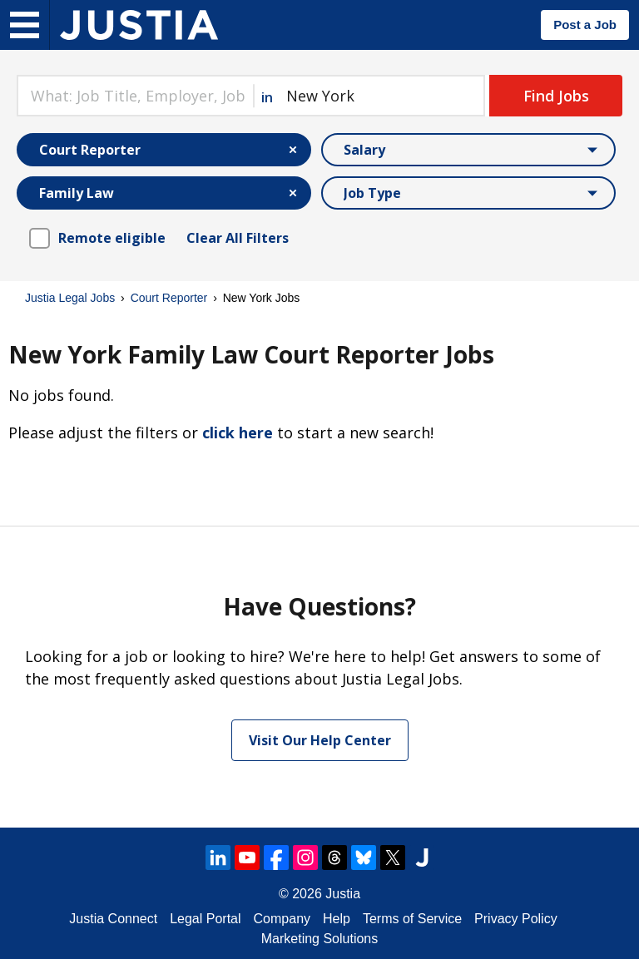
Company (282, 919)
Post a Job (585, 24)
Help (336, 919)
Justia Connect (113, 919)
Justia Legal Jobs (70, 297)
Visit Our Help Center (320, 740)
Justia (342, 894)
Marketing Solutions (320, 939)
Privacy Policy (515, 919)
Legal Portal (205, 919)
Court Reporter (169, 297)
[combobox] (135, 95)
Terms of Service (412, 919)
